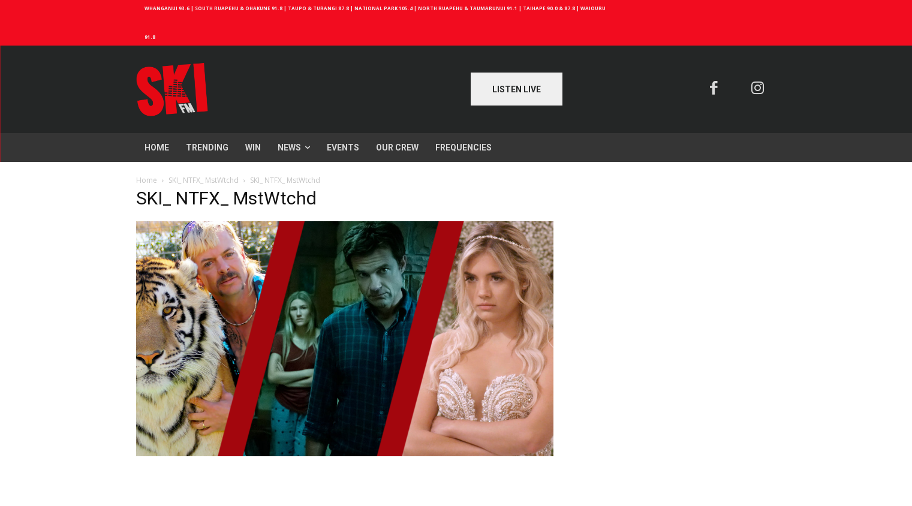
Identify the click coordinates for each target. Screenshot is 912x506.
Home (146, 180)
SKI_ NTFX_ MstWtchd (203, 180)
